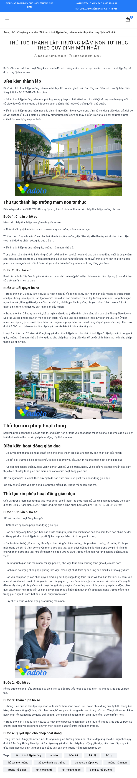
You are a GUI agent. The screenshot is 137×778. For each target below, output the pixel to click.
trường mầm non (117, 762)
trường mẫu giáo (17, 769)
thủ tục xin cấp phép (86, 762)
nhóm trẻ (73, 755)
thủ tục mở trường (17, 762)
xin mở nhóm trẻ (71, 769)
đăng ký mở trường (101, 769)
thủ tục (109, 755)
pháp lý (92, 755)
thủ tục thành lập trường (51, 762)
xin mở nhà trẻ (44, 769)
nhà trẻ (54, 755)
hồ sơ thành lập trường (28, 755)
